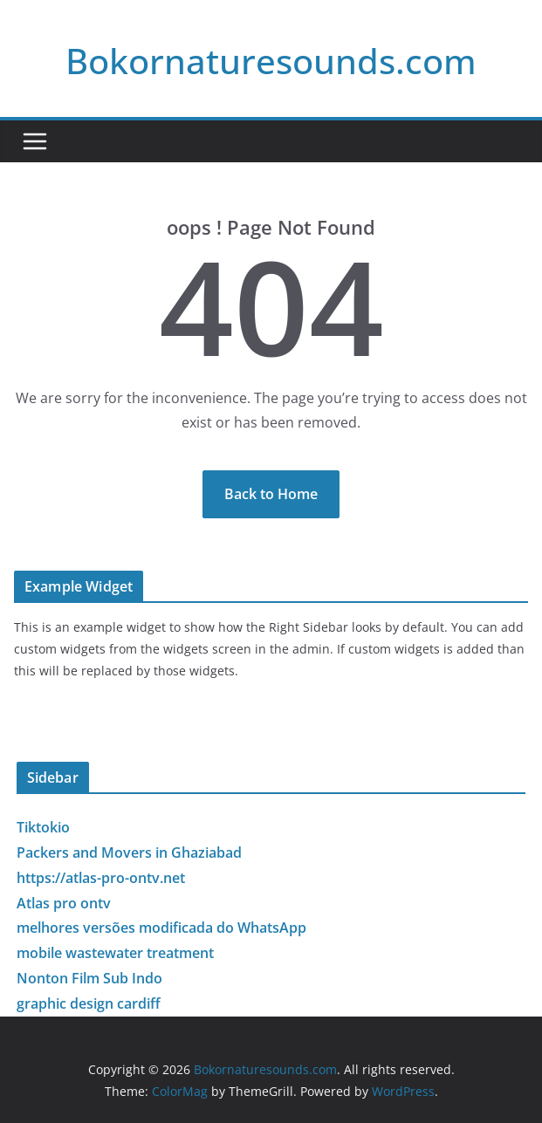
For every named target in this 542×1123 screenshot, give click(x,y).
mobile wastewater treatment (115, 952)
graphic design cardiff (89, 1003)
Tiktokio (43, 827)
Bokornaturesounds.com (271, 61)
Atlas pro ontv (64, 903)
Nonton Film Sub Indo (89, 978)
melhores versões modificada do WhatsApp (161, 927)
